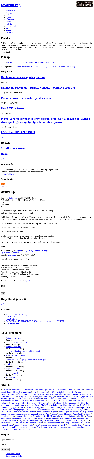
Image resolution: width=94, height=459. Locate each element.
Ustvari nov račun (13, 454)
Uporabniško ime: (8, 440)
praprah (48, 390)
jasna (41, 396)
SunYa (80, 425)
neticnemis (29, 390)
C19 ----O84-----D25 (14, 323)
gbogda (22, 410)
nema (12, 416)
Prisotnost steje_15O (33, 403)
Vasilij (71, 390)
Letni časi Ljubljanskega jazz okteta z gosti (23, 351)
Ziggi (83, 416)
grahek (34, 396)
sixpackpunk (46, 425)
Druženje (44, 250)
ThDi (28, 429)
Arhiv (8, 28)
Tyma (37, 405)
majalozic (29, 407)
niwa (34, 418)
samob (78, 407)
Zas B (23, 401)
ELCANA (5, 394)
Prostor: (4, 202)
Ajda (54, 390)
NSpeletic (49, 394)
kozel (9, 392)
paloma (19, 416)
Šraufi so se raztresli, (14, 148)
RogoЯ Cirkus (11, 319)
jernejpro (38, 407)
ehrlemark (77, 412)
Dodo (89, 416)
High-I (88, 394)
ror (66, 416)
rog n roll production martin (19, 414)
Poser (37, 420)
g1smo (58, 403)
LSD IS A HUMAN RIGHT (18, 132)
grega (20, 420)
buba (67, 410)
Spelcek (30, 401)
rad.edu (27, 418)
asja (62, 416)
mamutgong (31, 410)
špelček (15, 427)
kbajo (17, 401)
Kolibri (25, 412)
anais (62, 410)
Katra (28, 427)
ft (68, 425)
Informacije (10, 11)
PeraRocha (39, 390)
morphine (4, 416)
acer (58, 399)
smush (32, 412)
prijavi (19, 250)
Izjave (8, 17)
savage (52, 399)
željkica (14, 396)
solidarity (55, 425)
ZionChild (17, 412)
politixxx (64, 407)
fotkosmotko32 (18, 390)
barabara (71, 427)
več (2, 137)
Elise (81, 423)
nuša (33, 427)
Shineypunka (28, 425)
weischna (87, 414)
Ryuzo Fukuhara (47, 420)
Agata (48, 414)
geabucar (33, 423)
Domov (4, 186)
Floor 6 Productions (51, 407)
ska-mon (30, 405)
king (65, 405)
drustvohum (43, 392)
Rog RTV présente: (13, 108)
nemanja (55, 410)
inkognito (81, 410)
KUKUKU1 (62, 390)
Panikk (68, 396)
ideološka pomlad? (13, 347)
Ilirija (4, 154)
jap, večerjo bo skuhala (10, 253)
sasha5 (33, 399)
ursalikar (4, 423)
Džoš (70, 399)
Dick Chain (37, 416)
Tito (40, 423)
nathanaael (5, 403)
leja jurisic (84, 396)
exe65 (63, 399)
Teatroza (74, 423)
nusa (61, 414)
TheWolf (83, 405)
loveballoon (60, 420)
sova (22, 423)
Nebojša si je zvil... (13, 338)
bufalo (71, 416)
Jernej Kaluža (77, 401)
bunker (54, 414)
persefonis (12, 420)
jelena (16, 423)
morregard (27, 392)
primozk (85, 407)
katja (85, 412)
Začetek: (4, 200)
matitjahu (51, 418)
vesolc (87, 425)
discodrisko (5, 427)
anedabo (18, 425)
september (59, 394)
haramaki (79, 390)
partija (67, 423)
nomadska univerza (55, 423)
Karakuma (5, 396)
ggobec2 (34, 414)
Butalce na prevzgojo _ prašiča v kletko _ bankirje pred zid (38, 87)
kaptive (22, 429)
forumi (8, 22)
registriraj (29, 250)
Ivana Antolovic (43, 412)
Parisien (4, 429)
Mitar (15, 429)
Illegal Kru (17, 392)
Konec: (27, 200)
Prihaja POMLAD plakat (15, 355)
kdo (87, 403)
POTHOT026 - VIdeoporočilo (17, 342)
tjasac (35, 392)
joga (53, 396)
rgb (10, 429)
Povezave (9, 33)
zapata (45, 403)
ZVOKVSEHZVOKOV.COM (59, 401)
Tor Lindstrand (80, 392)
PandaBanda (77, 414)
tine (10, 423)
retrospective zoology (75, 420)
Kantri (70, 392)
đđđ (48, 410)
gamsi (3, 392)
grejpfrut (14, 407)
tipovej (26, 394)
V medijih (10, 20)
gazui (69, 394)
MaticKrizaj (61, 392)
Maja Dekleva (56, 405)
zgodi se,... (10, 364)
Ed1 (87, 410)
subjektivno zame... (13, 369)
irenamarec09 (40, 401)
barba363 (88, 390)
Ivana (3, 412)
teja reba (59, 418)
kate (12, 403)
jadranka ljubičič (65, 412)
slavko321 (20, 403)
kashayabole (29, 420)
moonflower (81, 427)
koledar (37, 250)
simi (12, 394)
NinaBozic (41, 418)
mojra (9, 412)
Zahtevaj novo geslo (14, 456)
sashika (81, 418)
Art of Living (12, 410)
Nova (37, 425)
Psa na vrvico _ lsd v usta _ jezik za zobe (26, 98)
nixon (39, 399)
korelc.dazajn (6, 405)
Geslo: (3, 444)
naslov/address (8, 174)
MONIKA (60, 396)
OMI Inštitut (73, 405)
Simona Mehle (78, 394)
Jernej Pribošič (24, 396)
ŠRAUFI (67, 414)
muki (23, 405)
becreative (42, 410)
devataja (16, 405)
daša (86, 420)
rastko (3, 410)
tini (45, 423)
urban (52, 403)
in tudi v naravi (12, 373)
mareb (71, 407)
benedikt (76, 399)
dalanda (73, 425)
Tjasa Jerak (5, 418)
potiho (26, 399)
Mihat (45, 399)
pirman (63, 427)
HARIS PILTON (37, 394)
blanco (75, 396)
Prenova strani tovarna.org (16, 315)
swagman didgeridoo (76, 403)
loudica (47, 396)
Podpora (9, 15)
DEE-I (52, 392)
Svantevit (6, 390)
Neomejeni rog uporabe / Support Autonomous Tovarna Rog (31, 62)
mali (77, 416)
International (11, 26)
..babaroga (12, 198)
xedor (73, 410)
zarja (20, 399)
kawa (87, 423)
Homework (54, 416)
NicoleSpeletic (17, 418)
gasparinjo (13, 399)
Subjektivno (10, 377)
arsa (27, 423)
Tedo (65, 403)
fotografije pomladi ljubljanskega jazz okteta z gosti (26, 360)
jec (83, 399)
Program (9, 13)
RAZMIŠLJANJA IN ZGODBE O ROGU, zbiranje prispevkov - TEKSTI (35, 321)
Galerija (9, 24)
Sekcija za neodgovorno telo (48, 427)
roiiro (21, 407)
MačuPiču (45, 405)
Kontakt (9, 31)
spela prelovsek (71, 418)
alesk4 (63, 425)
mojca (41, 414)
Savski (46, 416)
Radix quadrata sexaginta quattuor (23, 77)
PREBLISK (10, 317)
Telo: (3, 207)
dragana (54, 412)
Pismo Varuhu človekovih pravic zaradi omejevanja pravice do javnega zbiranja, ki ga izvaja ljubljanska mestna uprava (45, 120)
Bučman (19, 394)
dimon (21, 427)
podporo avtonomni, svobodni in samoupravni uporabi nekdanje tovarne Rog (45, 66)
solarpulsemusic (7, 401)
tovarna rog (11, 5)
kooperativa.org (7, 425)
